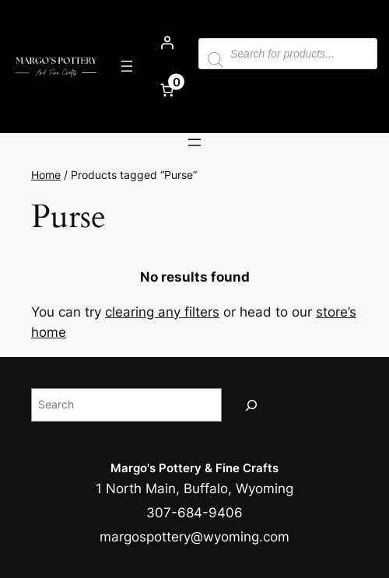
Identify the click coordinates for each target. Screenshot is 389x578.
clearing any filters (162, 312)
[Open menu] (126, 66)
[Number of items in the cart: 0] (167, 90)
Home (46, 174)
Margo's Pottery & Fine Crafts (194, 468)
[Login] (167, 42)
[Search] (251, 405)
